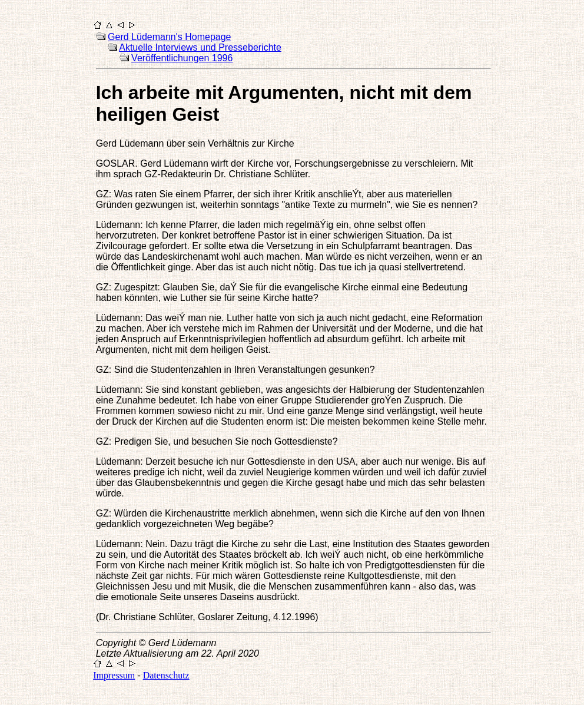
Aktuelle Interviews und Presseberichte (200, 47)
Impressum (114, 675)
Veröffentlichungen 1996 (182, 58)
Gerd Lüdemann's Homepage (169, 37)
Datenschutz (166, 675)
